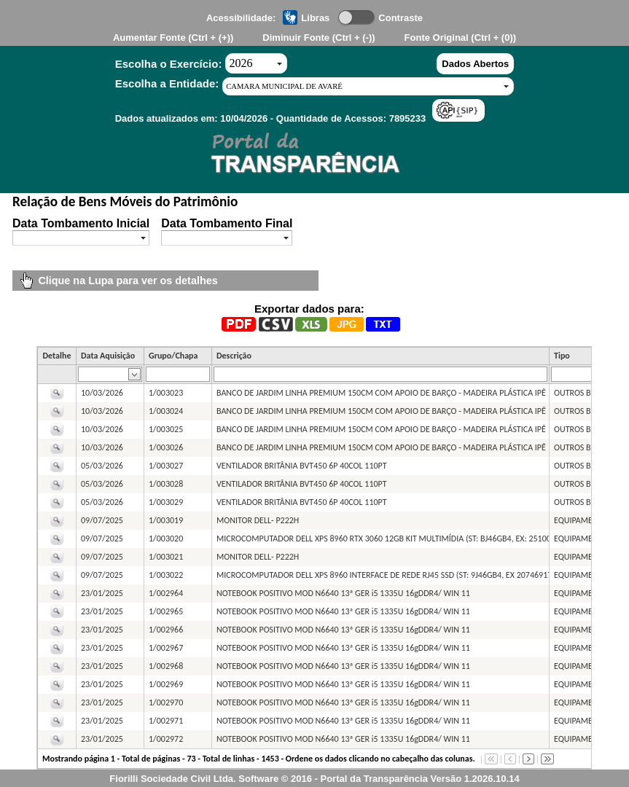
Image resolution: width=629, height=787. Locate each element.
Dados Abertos (475, 63)
